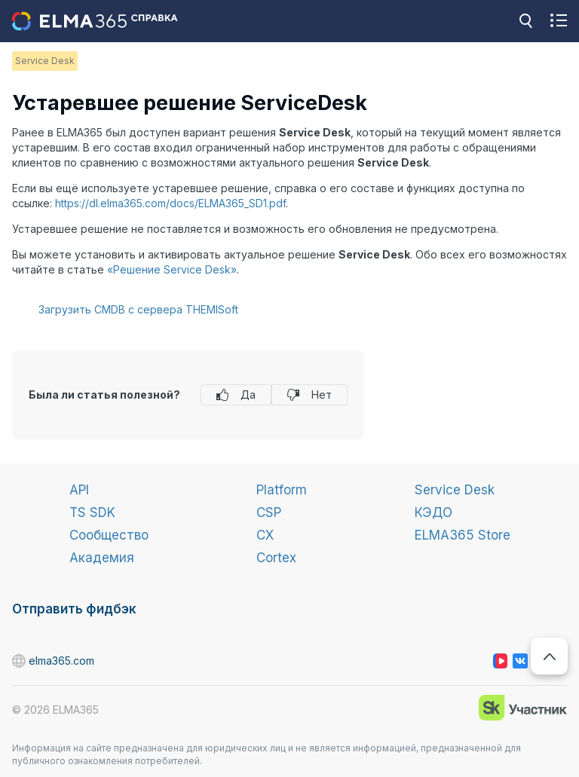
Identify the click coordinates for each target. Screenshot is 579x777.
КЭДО (433, 512)
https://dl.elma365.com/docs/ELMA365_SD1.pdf (170, 203)
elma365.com (19, 661)
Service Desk (455, 489)
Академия (101, 557)
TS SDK (92, 512)
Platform (281, 489)
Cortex (276, 557)
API (79, 489)
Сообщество (109, 535)
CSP (268, 512)
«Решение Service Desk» (172, 269)
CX (265, 535)
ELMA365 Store (462, 535)
